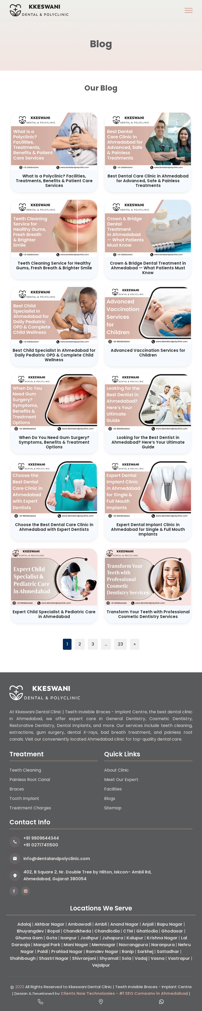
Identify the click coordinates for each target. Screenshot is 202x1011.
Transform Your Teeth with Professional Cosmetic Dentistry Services (148, 614)
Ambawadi (79, 924)
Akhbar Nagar (49, 924)
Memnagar (103, 945)
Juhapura (112, 938)
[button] (189, 10)
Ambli (101, 924)
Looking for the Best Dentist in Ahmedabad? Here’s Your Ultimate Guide (148, 442)
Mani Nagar (76, 945)
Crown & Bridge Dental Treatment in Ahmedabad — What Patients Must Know (148, 267)
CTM (128, 931)
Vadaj (141, 958)
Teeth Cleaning (25, 770)
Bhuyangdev (30, 931)
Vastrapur (179, 958)
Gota (51, 938)
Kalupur (135, 938)
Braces (16, 789)
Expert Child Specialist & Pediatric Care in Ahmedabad (54, 614)
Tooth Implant (24, 798)
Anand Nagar (124, 924)
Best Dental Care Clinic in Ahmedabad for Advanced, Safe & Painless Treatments (148, 180)
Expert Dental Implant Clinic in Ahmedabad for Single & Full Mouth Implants (148, 529)
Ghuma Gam (29, 938)
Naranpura (163, 945)
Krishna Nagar (162, 938)
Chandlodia (107, 931)
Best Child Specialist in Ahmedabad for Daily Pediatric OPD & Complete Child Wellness (54, 355)
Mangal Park (46, 945)
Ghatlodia (147, 931)
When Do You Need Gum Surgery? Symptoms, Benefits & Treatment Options (54, 442)
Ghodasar (172, 931)
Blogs (109, 798)
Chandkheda (77, 931)
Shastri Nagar (54, 958)
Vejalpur (101, 965)
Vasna (157, 958)
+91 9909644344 (41, 838)
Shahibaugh (23, 958)
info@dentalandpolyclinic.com (56, 859)
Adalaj (24, 924)
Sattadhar (168, 952)
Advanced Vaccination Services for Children (148, 353)
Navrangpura (133, 945)
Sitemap (113, 808)
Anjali (148, 924)
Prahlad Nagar (67, 952)
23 (120, 644)
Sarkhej (145, 952)
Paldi (42, 952)
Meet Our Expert (121, 780)
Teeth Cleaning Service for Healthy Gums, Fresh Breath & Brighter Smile (54, 265)
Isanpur (68, 938)
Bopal (53, 931)
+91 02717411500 (40, 845)
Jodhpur (89, 938)
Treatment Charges (30, 808)
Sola (126, 958)
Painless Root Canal (29, 780)
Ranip (128, 952)
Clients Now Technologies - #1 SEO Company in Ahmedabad (124, 993)
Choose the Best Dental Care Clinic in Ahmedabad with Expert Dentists (54, 527)
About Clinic (116, 770)
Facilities (113, 789)
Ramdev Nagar (102, 952)
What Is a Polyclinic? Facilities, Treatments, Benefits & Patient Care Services (54, 180)
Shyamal (108, 958)
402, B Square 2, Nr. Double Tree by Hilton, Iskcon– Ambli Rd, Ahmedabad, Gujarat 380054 (87, 875)
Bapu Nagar (170, 924)
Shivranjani (84, 958)
